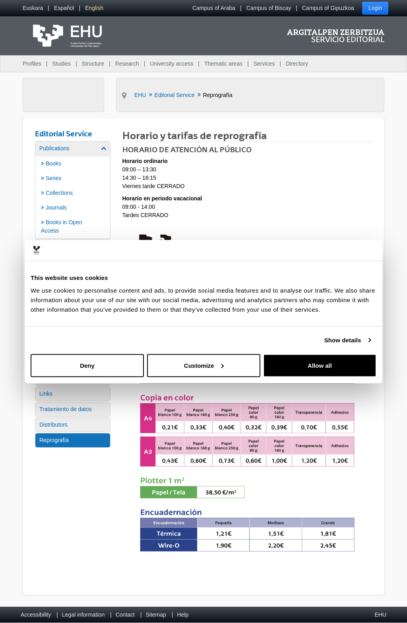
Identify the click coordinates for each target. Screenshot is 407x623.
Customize (204, 365)
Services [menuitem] (264, 63)
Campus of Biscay (268, 8)
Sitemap (156, 614)
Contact (125, 614)
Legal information (83, 614)
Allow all (320, 365)
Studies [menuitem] (61, 63)
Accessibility (36, 614)
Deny (87, 365)
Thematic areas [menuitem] (223, 63)
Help (182, 614)
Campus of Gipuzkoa (328, 8)
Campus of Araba (213, 8)
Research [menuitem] (127, 63)
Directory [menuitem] (297, 63)
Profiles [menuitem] (32, 63)
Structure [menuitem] (92, 63)
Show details (342, 340)
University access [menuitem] (171, 63)
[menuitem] (33, 8)
